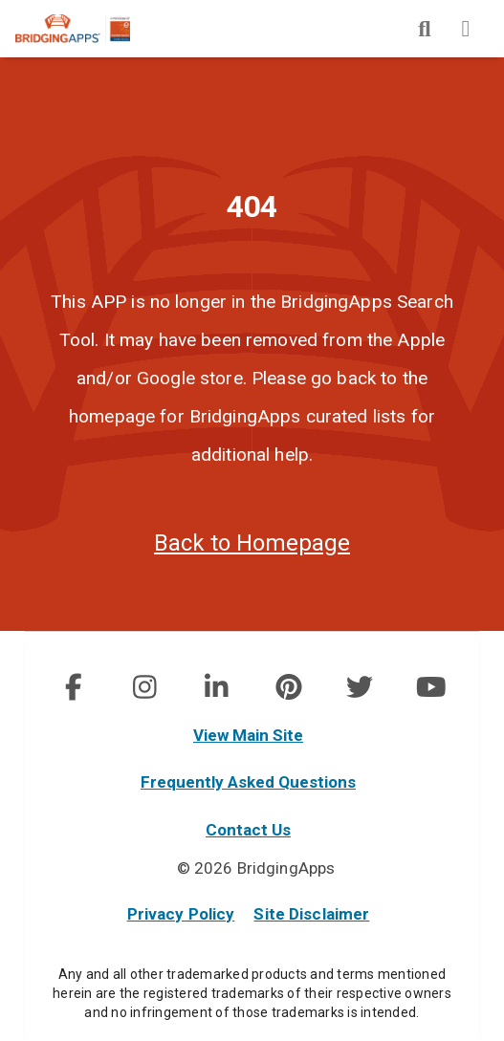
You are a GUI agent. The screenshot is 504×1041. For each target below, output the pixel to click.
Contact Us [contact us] (248, 829)
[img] (424, 28)
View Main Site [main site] (248, 735)
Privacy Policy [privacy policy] (181, 913)
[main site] (88, 28)
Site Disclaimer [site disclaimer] (311, 913)
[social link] (73, 687)
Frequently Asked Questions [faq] (248, 782)
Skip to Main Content (0, 0)
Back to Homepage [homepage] (252, 543)
